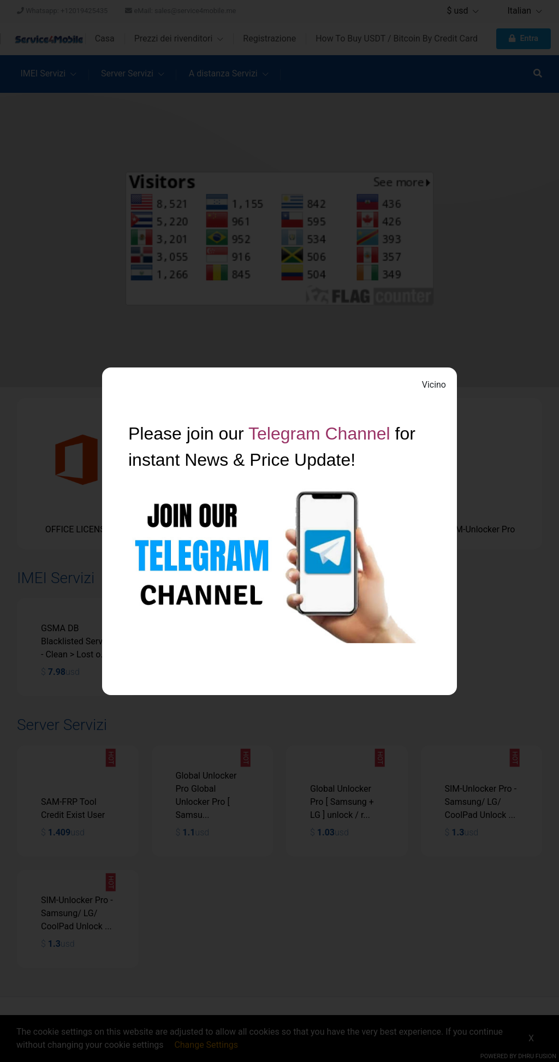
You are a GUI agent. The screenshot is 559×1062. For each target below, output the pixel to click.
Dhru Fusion (537, 1056)
